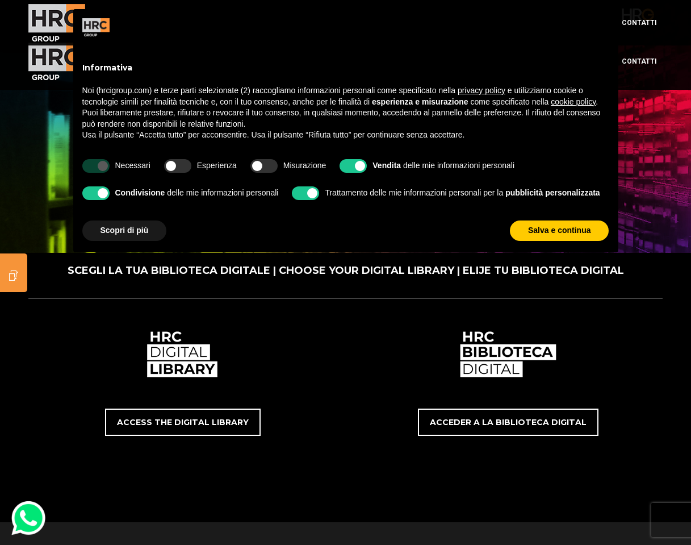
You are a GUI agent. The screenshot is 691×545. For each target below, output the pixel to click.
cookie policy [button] (573, 101)
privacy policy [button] (481, 90)
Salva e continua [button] (559, 230)
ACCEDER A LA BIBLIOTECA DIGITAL (508, 422)
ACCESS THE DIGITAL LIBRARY (183, 422)
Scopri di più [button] (124, 230)
